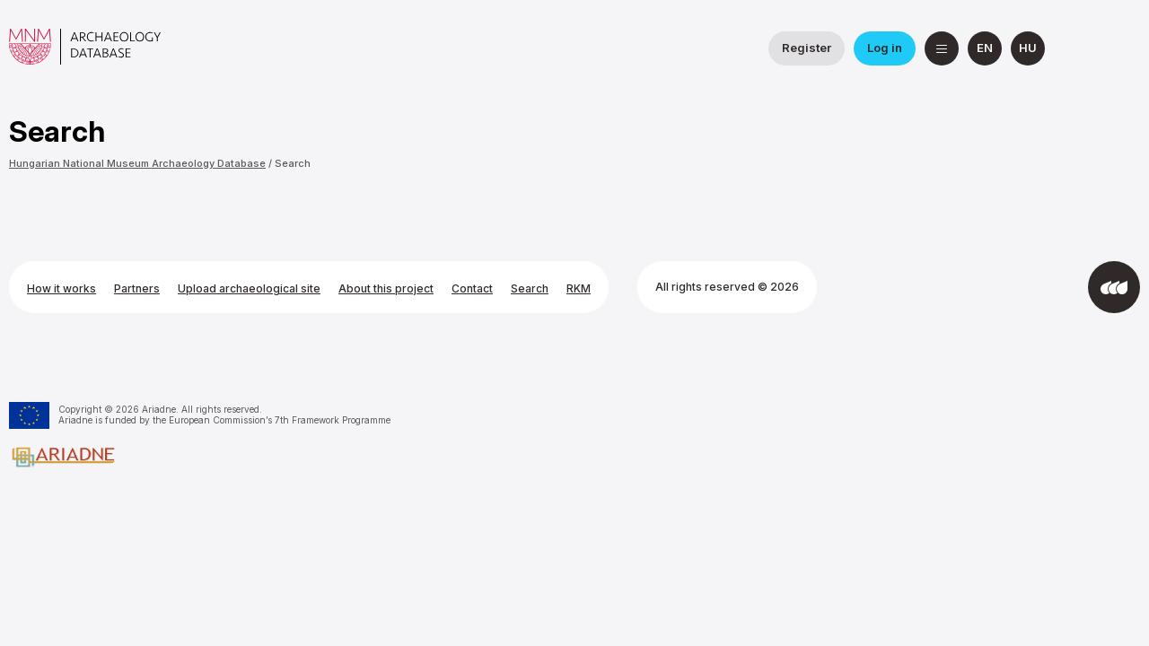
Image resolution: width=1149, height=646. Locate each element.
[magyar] (1028, 48)
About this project (386, 288)
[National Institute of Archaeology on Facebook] (1080, 48)
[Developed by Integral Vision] (1114, 287)
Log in (884, 47)
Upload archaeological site (249, 288)
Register (806, 47)
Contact (472, 288)
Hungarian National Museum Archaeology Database (137, 163)
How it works (61, 288)
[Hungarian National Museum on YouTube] (1123, 48)
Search (293, 163)
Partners (137, 288)
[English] (985, 48)
